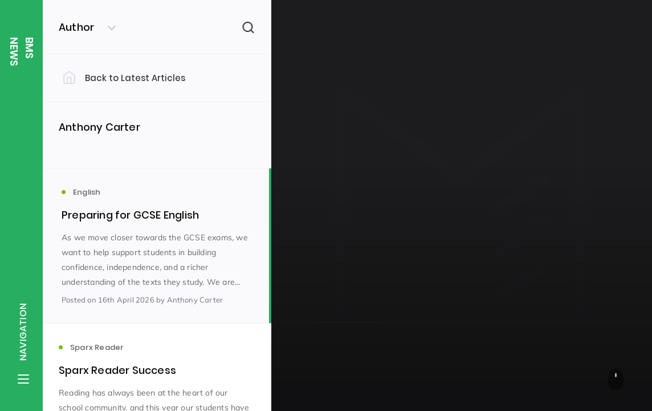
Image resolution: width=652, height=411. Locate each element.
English (325, 257)
